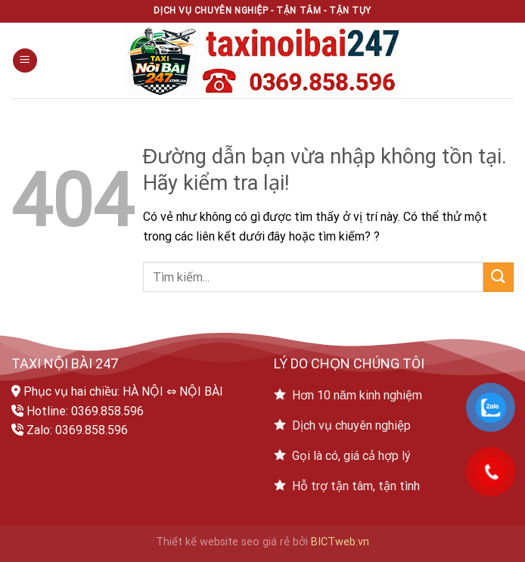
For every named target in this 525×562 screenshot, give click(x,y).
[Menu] (25, 60)
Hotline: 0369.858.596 (85, 411)
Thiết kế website (197, 542)
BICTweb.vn (340, 542)
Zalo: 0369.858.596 (77, 430)
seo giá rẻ (265, 542)
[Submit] (498, 277)
